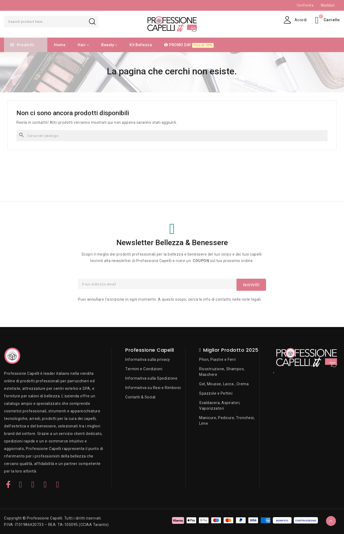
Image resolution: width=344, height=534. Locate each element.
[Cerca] (172, 135)
